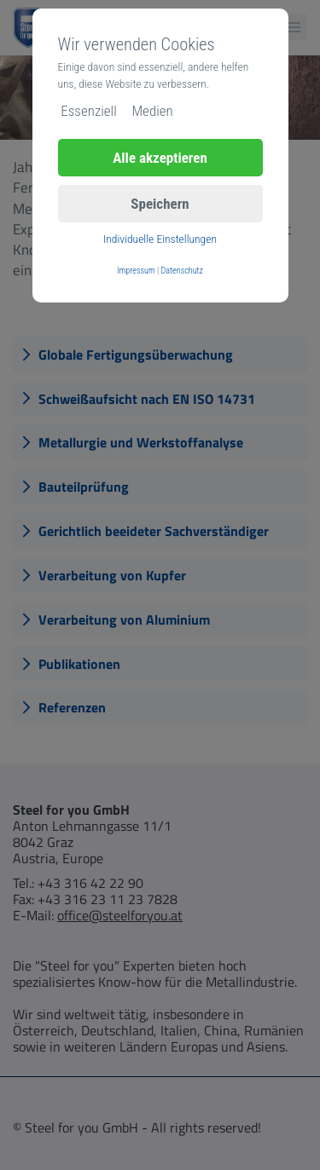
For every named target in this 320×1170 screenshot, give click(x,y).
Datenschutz (182, 270)
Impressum (136, 270)
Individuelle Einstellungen (160, 238)
